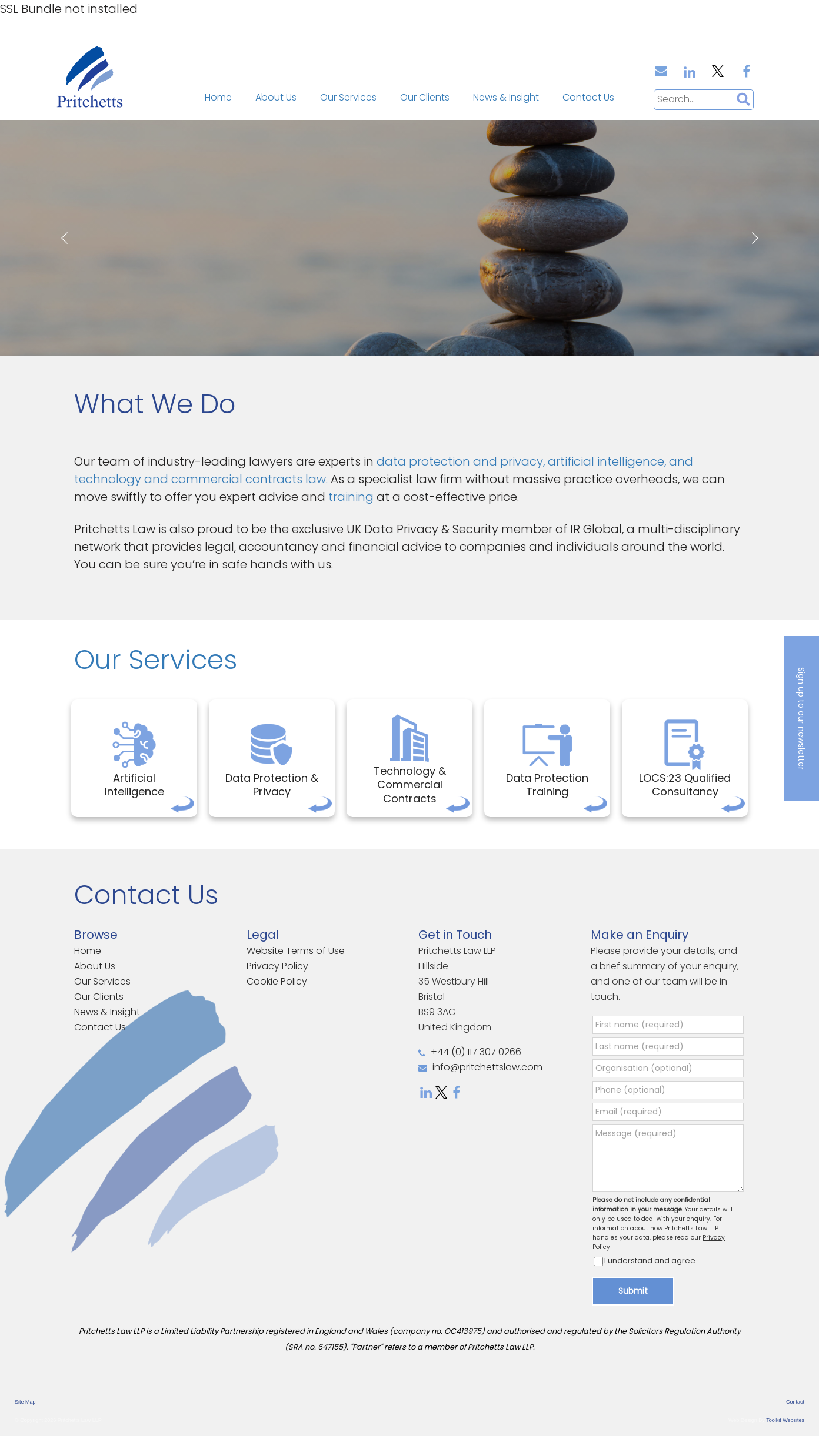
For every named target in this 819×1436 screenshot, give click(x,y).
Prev (64, 238)
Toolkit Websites (785, 1420)
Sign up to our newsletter (801, 718)
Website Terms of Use (296, 951)
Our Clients (425, 97)
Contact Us (588, 97)
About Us (276, 97)
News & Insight (506, 97)
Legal (263, 934)
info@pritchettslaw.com (480, 1067)
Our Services (348, 97)
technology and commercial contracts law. (202, 479)
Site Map (25, 1402)
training (352, 496)
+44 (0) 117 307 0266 (469, 1052)
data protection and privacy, (462, 461)
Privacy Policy (277, 966)
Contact (795, 1402)
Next (755, 238)
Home (218, 97)
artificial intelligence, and (620, 461)
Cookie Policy (277, 981)
